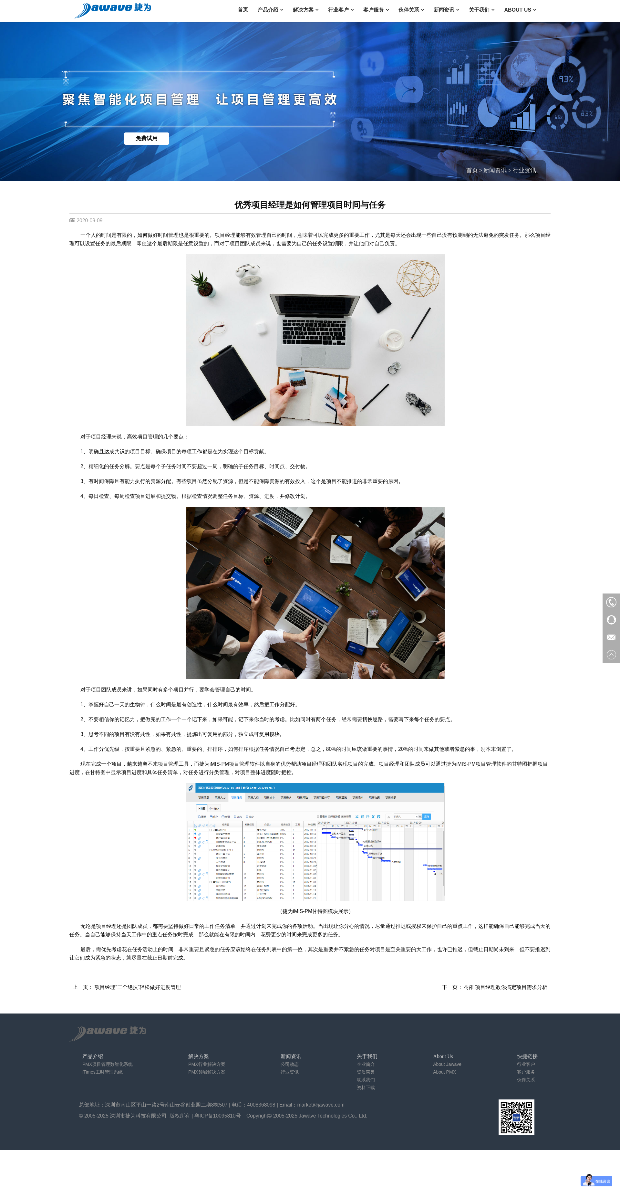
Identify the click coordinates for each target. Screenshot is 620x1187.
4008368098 (261, 1105)
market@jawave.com (321, 1105)
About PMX (444, 1072)
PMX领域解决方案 (206, 1072)
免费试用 (147, 138)
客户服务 (373, 10)
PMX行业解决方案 (206, 1064)
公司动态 (290, 1064)
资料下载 (366, 1087)
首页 (243, 9)
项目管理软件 (244, 764)
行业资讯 (524, 170)
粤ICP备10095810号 (217, 1116)
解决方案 (303, 10)
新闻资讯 (444, 10)
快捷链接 (527, 1056)
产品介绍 (268, 10)
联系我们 (366, 1079)
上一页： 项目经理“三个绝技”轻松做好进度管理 (127, 987)
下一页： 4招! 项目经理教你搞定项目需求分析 (494, 987)
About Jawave (447, 1064)
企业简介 (366, 1064)
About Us (517, 10)
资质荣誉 (366, 1072)
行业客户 (338, 10)
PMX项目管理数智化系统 (107, 1064)
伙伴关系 (408, 10)
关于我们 (479, 10)
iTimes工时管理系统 (102, 1072)
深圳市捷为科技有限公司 (138, 1116)
